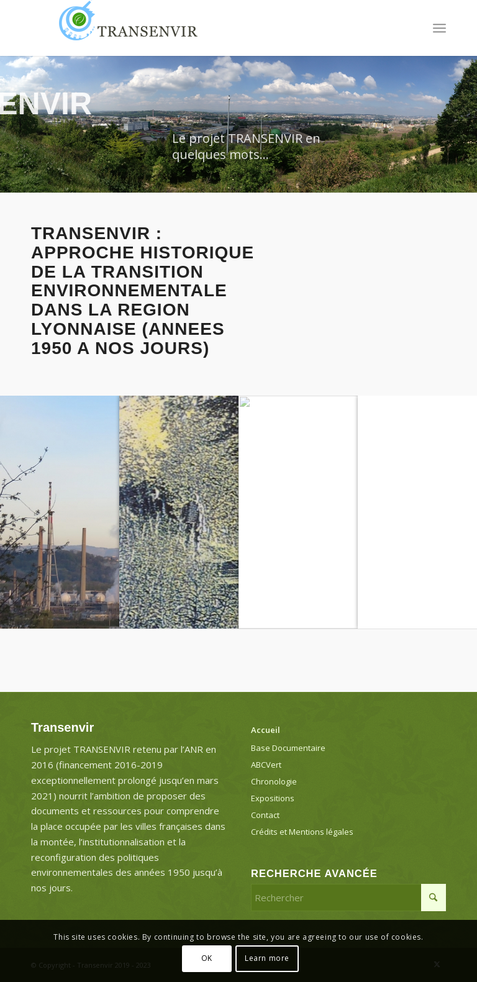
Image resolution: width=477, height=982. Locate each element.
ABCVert (266, 764)
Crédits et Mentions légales (302, 831)
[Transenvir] (124, 28)
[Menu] (439, 28)
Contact (265, 815)
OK (206, 958)
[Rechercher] (348, 897)
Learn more (267, 958)
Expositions (272, 798)
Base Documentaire (288, 747)
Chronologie (274, 781)
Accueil (265, 729)
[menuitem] (439, 28)
